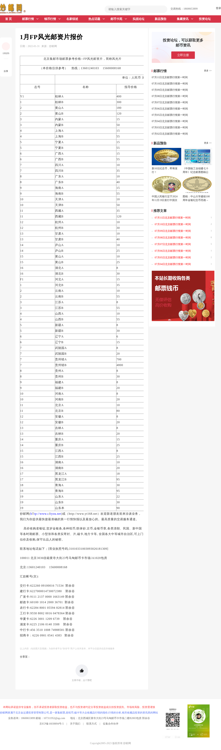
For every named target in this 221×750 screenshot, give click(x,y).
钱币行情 (52, 19)
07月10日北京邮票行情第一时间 (170, 83)
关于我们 (75, 723)
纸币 (72, 528)
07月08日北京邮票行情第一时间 (170, 96)
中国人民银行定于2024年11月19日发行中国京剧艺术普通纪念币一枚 (165, 200)
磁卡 (80, 534)
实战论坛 (138, 18)
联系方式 (91, 723)
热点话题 (96, 19)
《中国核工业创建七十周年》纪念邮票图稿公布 (195, 172)
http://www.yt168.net (83, 513)
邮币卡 (79, 558)
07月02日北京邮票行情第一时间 (170, 133)
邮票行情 (30, 19)
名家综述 (72, 18)
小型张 (46, 534)
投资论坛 (205, 18)
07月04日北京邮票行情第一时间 (170, 121)
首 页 (8, 18)
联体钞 (81, 528)
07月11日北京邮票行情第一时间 (170, 77)
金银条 (57, 528)
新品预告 (160, 18)
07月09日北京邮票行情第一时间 (170, 90)
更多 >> (208, 70)
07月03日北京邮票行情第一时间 (170, 127)
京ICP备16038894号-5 (51, 723)
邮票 (35, 534)
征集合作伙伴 (110, 723)
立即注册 (183, 55)
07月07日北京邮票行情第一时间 (170, 102)
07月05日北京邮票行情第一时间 (170, 115)
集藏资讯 (185, 19)
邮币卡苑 (118, 19)
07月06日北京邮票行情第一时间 (170, 108)
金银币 (98, 528)
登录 (218, 8)
